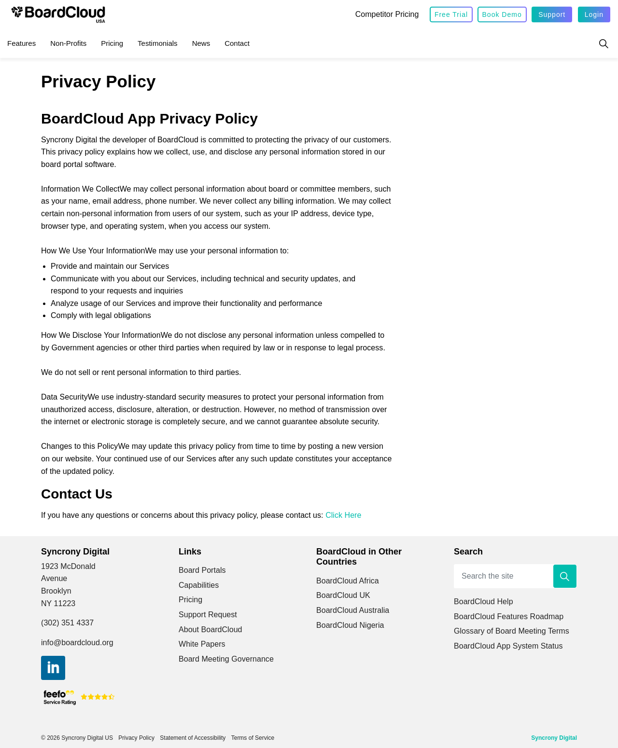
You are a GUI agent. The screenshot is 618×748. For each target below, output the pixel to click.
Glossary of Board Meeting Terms (511, 631)
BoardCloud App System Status (508, 646)
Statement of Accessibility (192, 737)
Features (21, 43)
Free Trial (451, 15)
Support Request (208, 614)
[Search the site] (515, 576)
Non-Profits (68, 43)
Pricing (112, 43)
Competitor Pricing (387, 14)
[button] (565, 576)
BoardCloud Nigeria (350, 625)
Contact (237, 43)
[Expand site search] (603, 43)
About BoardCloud (210, 629)
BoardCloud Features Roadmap (508, 616)
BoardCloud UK (343, 595)
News (201, 43)
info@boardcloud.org (77, 642)
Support (552, 15)
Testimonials (158, 43)
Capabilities (199, 585)
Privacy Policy (136, 737)
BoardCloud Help (483, 601)
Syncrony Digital (554, 737)
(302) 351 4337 (67, 623)
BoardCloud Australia (352, 610)
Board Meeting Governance (226, 659)
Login (594, 15)
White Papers (202, 644)
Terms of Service (252, 737)
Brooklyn (56, 591)
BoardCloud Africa (347, 581)
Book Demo (502, 15)
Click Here (343, 515)
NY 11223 (58, 603)
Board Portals (202, 570)
